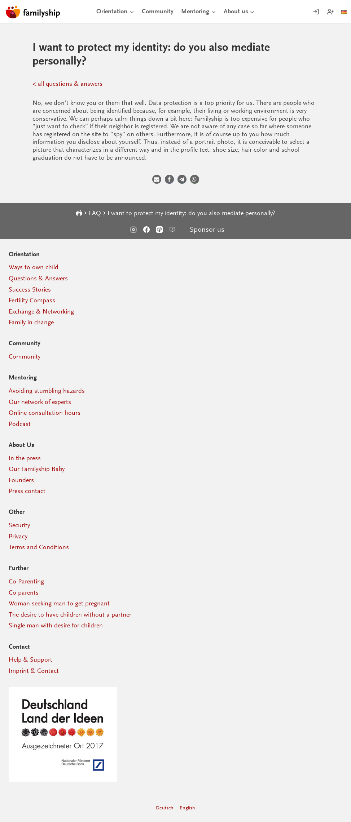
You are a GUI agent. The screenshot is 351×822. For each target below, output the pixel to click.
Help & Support (30, 659)
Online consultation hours (44, 412)
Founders (21, 480)
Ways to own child (33, 267)
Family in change (31, 322)
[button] (156, 179)
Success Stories (30, 289)
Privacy (18, 536)
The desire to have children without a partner (70, 614)
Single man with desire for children (56, 625)
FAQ (95, 213)
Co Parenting (26, 581)
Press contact (27, 490)
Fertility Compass (32, 300)
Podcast (20, 423)
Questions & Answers (38, 278)
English (187, 807)
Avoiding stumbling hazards (47, 390)
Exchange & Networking (41, 311)
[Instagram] (133, 229)
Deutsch (165, 807)
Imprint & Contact (34, 670)
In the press (25, 458)
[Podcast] (159, 229)
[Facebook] (146, 229)
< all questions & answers (67, 83)
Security (19, 525)
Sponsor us (207, 230)
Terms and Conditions (39, 547)
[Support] (172, 229)
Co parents (24, 592)
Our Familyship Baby (37, 468)
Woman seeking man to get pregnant (59, 603)
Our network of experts (40, 401)
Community (158, 11)
